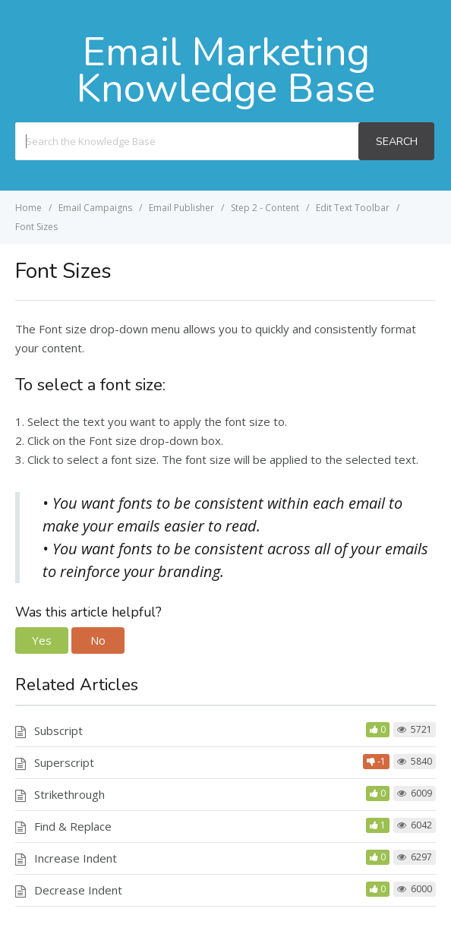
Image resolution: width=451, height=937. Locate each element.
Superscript (64, 762)
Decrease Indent (78, 890)
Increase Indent (75, 858)
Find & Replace (73, 826)
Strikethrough (69, 794)
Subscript (58, 730)
